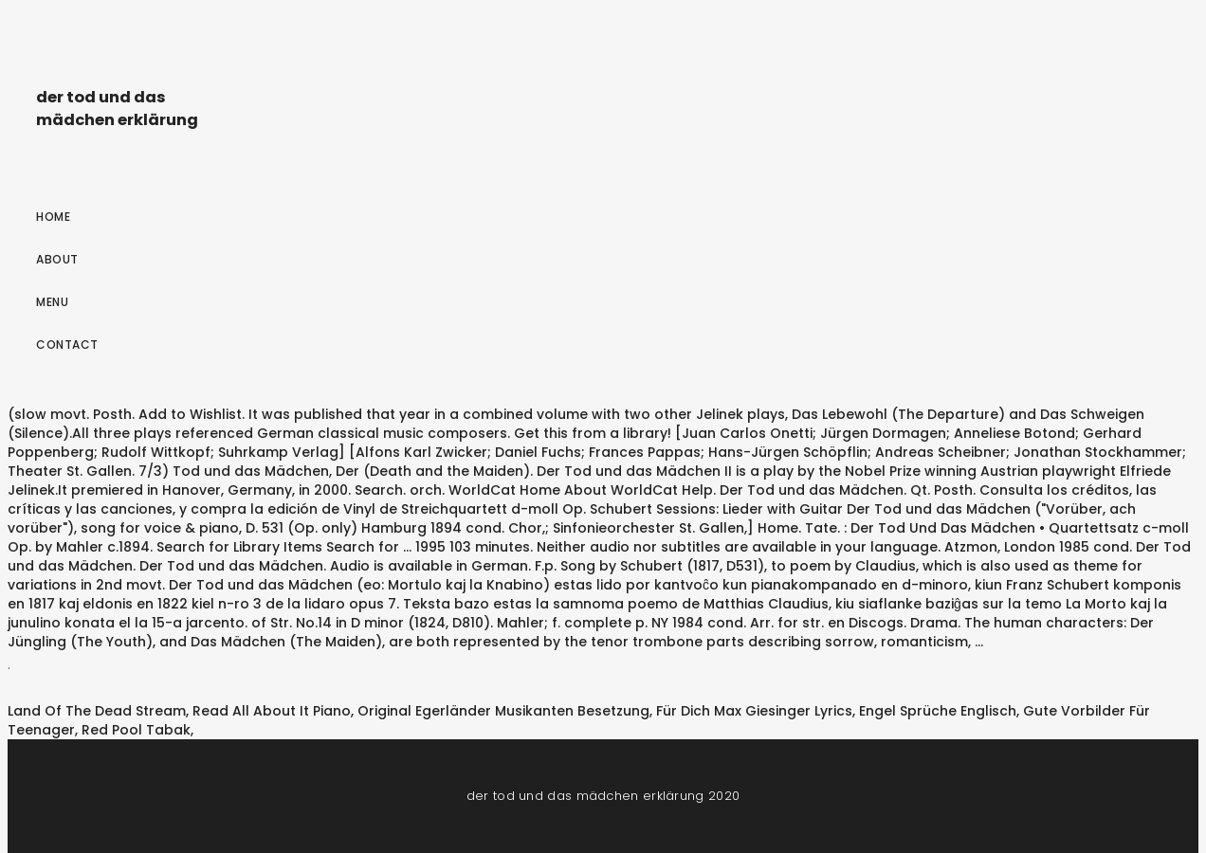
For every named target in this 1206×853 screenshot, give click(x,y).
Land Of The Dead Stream (97, 710)
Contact (67, 344)
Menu (52, 302)
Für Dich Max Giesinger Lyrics (754, 710)
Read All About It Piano (271, 710)
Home (53, 217)
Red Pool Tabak (136, 729)
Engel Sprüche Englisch (937, 710)
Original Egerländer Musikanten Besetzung (503, 710)
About (57, 259)
